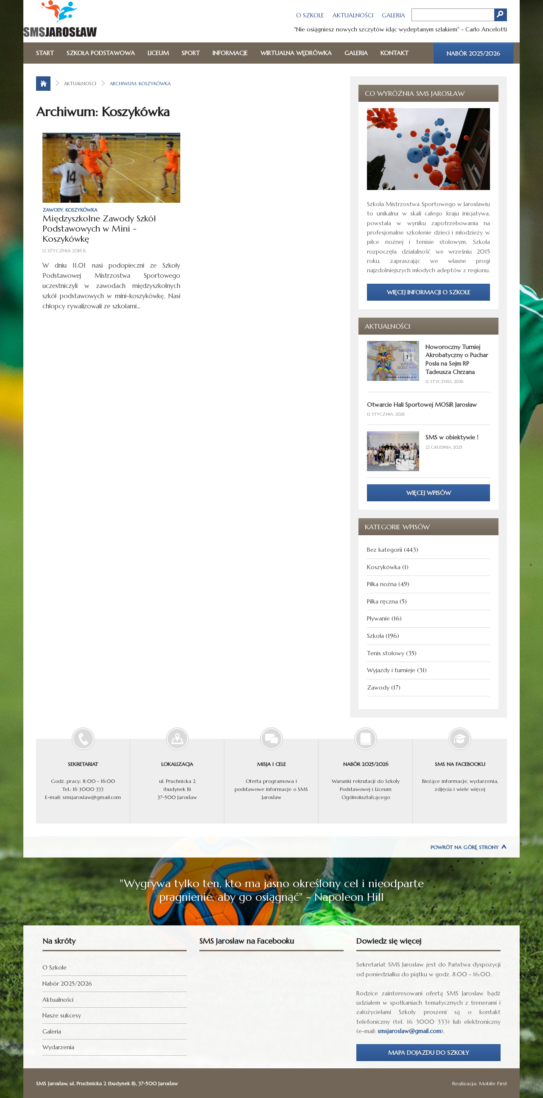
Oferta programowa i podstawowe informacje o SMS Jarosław (271, 769)
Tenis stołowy (385, 653)
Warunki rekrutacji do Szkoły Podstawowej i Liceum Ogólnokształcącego (365, 769)
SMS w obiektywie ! (451, 437)
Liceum (158, 53)
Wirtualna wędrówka (296, 53)
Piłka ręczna (382, 601)
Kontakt (395, 53)
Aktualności (353, 15)
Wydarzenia (58, 1047)
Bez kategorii (384, 549)
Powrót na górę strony (464, 847)
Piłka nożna (382, 584)
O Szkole (310, 15)
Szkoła (375, 636)
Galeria (393, 15)
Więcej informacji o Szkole (428, 292)
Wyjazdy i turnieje (391, 670)
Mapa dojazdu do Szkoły (428, 1052)
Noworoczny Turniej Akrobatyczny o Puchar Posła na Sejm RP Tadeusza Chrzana (456, 359)
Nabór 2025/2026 (473, 53)
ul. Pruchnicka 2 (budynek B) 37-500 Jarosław (177, 769)
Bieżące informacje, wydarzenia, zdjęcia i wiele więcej (459, 765)
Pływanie (378, 618)
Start (45, 53)
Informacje (230, 53)
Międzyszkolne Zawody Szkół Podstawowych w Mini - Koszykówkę (99, 228)
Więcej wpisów (428, 493)
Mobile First (493, 1083)
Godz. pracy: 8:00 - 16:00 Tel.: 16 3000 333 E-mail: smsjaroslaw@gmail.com (83, 769)
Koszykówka (81, 210)
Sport (191, 53)
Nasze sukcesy (61, 1015)
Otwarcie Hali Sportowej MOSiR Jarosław (422, 404)
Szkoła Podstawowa (101, 53)
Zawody (52, 210)
